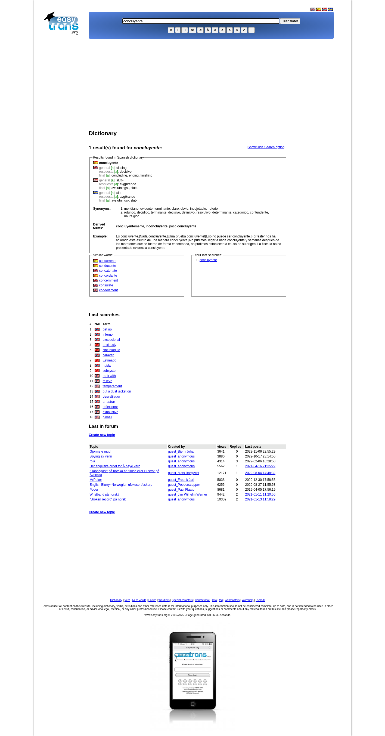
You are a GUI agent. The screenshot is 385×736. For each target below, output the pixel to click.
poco (182, 226)
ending (134, 175)
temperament (112, 386)
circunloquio (111, 350)
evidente (146, 209)
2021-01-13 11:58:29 (260, 499)
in (156, 226)
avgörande (127, 197)
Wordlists (164, 600)
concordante (108, 275)
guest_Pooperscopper (184, 485)
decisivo (174, 212)
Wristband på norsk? (105, 494)
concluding (119, 175)
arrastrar (109, 402)
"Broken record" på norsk (108, 499)
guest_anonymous (181, 456)
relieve (107, 381)
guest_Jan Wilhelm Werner (187, 494)
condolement (108, 290)
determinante (221, 212)
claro (175, 209)
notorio (213, 209)
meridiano (131, 209)
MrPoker (96, 480)
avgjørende (128, 184)
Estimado (109, 360)
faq (221, 600)
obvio (184, 209)
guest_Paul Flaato (181, 489)
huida (107, 365)
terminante (162, 209)
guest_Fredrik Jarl (181, 480)
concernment (108, 280)
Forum (152, 600)
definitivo (188, 212)
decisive (126, 172)
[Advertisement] (63, 124)
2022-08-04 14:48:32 (260, 473)
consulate (106, 285)
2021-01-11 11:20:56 (260, 494)
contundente (259, 212)
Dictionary (116, 600)
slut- (119, 193)
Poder (94, 489)
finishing (147, 175)
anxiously (109, 345)
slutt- (119, 180)
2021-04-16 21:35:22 (260, 466)
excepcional (111, 340)
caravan (108, 355)
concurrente (107, 261)
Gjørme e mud (100, 451)
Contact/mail (202, 600)
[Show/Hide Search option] (266, 147)
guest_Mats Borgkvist (183, 473)
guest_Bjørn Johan (181, 451)
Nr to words (139, 600)
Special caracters (182, 600)
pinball (107, 417)
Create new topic (102, 435)
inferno (108, 334)
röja (92, 461)
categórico (240, 212)
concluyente (208, 260)
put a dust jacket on (117, 391)
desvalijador (111, 396)
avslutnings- (120, 188)
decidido (143, 212)
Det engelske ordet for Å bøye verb (115, 466)
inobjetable (198, 209)
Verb (127, 600)
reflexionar (110, 407)
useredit (260, 600)
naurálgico (131, 216)
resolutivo (203, 212)
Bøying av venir (101, 456)
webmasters (232, 600)
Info (214, 600)
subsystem (110, 371)
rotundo (129, 212)
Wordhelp (248, 600)
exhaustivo (110, 412)
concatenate (108, 271)
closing (121, 168)
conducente (107, 266)
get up (107, 329)
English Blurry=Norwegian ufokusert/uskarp (121, 485)
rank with (109, 376)
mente (130, 226)
